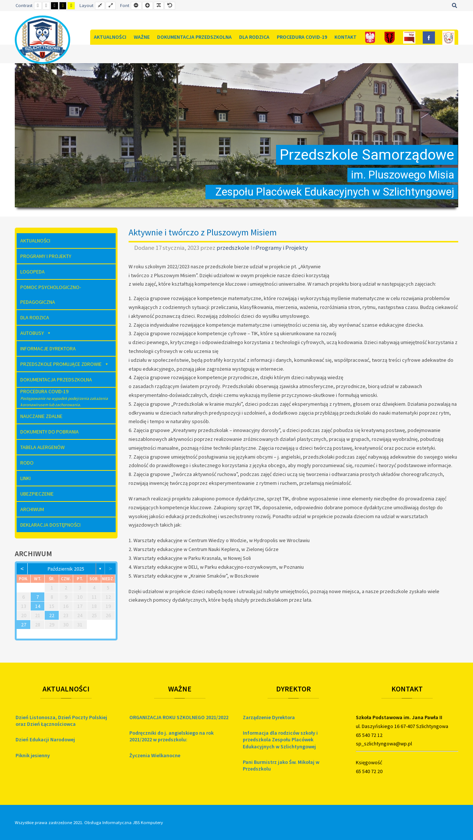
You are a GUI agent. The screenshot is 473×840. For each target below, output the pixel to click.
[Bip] (409, 37)
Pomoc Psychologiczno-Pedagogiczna (50, 294)
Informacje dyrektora (48, 348)
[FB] (429, 37)
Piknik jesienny (33, 755)
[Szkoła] (448, 37)
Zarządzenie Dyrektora (269, 717)
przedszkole (234, 248)
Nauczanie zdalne (41, 416)
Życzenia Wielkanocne (154, 755)
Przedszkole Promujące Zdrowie (64, 364)
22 (51, 615)
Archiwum (32, 509)
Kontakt (345, 37)
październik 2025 (66, 568)
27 (23, 624)
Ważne (142, 37)
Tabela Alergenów (42, 447)
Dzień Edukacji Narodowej (45, 739)
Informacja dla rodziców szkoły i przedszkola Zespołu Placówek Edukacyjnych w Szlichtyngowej (280, 739)
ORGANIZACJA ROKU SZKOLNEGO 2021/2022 (178, 717)
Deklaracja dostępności (50, 524)
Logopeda (32, 271)
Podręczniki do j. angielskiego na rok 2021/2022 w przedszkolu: (171, 736)
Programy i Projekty (282, 248)
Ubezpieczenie (37, 493)
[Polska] (370, 37)
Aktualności (110, 37)
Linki (25, 478)
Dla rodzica (254, 37)
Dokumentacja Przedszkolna (194, 37)
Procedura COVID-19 (302, 37)
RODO (27, 462)
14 (37, 606)
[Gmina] (389, 37)
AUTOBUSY (35, 333)
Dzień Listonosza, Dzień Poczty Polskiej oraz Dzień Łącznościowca (61, 720)
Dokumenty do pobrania (49, 431)
